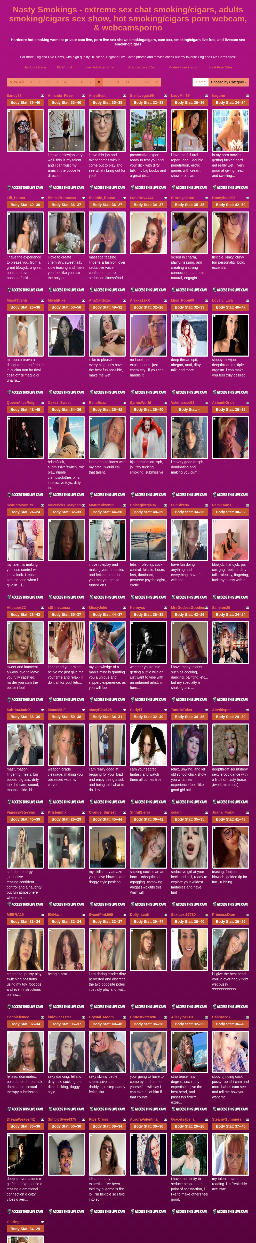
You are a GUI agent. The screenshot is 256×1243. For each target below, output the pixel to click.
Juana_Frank (223, 713)
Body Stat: (25, 102)
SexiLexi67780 (183, 801)
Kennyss (137, 536)
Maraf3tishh (17, 272)
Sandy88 (14, 95)
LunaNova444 (141, 184)
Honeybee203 (223, 184)
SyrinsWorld (140, 360)
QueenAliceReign (22, 360)
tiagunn (218, 95)
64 (147, 82)
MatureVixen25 (101, 448)
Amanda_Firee (60, 95)
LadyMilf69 (180, 95)
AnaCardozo (99, 272)
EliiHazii (55, 801)
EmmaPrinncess (62, 184)
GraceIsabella (183, 977)
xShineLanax (59, 536)
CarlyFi (136, 625)
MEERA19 (15, 801)
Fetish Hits (171, 1235)
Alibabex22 (16, 536)
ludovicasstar (59, 889)
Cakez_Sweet (59, 360)
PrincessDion (223, 801)
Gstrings (14, 1066)
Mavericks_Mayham (65, 448)
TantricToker (182, 625)
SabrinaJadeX (19, 625)
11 (127, 82)
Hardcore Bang (34, 67)
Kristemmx (57, 713)
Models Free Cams (183, 67)
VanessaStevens (21, 713)
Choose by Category (229, 82)
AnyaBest (97, 95)
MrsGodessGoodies (188, 536)
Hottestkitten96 (143, 889)
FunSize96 (180, 448)
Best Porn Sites (221, 67)
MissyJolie (98, 536)
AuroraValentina (143, 977)
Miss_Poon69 (182, 272)
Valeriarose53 (182, 360)
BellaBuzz (97, 360)
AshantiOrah (223, 360)
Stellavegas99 (142, 95)
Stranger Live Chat (141, 67)
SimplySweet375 (62, 977)
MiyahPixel (57, 272)
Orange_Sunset (102, 713)
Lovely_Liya (222, 272)
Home (200, 82)
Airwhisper (221, 625)
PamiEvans (221, 448)
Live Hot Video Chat (99, 67)
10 (117, 82)
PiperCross (98, 977)
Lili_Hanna (16, 184)
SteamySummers (227, 977)
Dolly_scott (139, 801)
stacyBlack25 (100, 625)
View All (17, 82)
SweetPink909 (101, 801)
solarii (176, 713)
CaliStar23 (221, 889)
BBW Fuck (65, 67)
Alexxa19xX (140, 272)
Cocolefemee (18, 889)
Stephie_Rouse (102, 184)
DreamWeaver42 (21, 977)
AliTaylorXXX (182, 889)
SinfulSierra (140, 713)
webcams (128, 1197)
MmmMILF (57, 625)
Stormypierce (182, 184)
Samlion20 (221, 536)
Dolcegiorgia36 (143, 448)
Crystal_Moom (101, 889)
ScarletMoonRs (20, 448)
